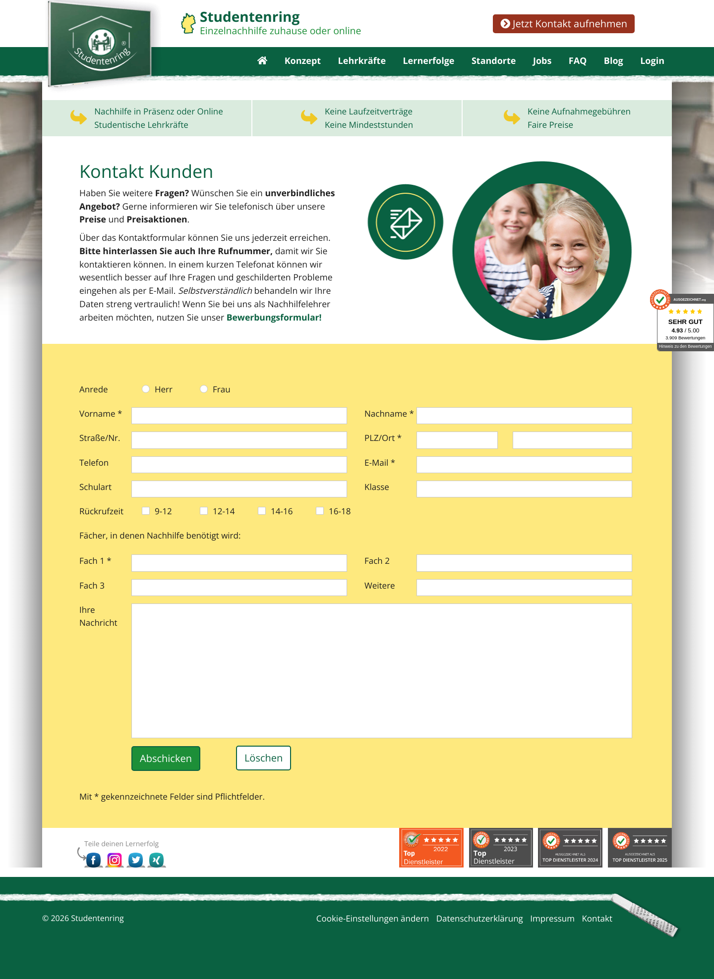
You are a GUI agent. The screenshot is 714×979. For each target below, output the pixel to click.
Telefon (94, 477)
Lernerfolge (428, 69)
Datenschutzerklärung (479, 932)
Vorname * (100, 428)
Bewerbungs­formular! (150, 331)
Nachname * (389, 428)
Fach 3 (92, 599)
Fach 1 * (95, 575)
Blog (613, 69)
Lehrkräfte (362, 69)
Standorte (494, 69)
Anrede (93, 403)
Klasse (376, 501)
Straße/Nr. (99, 452)
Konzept (303, 69)
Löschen (263, 772)
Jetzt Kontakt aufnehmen (563, 23)
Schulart (95, 501)
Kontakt (597, 932)
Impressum (552, 932)
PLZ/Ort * (383, 452)
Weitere (379, 599)
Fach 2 (377, 575)
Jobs (542, 69)
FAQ (578, 69)
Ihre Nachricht (98, 630)
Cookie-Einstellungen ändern (372, 932)
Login (652, 69)
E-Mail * (379, 477)
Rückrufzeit (101, 525)
